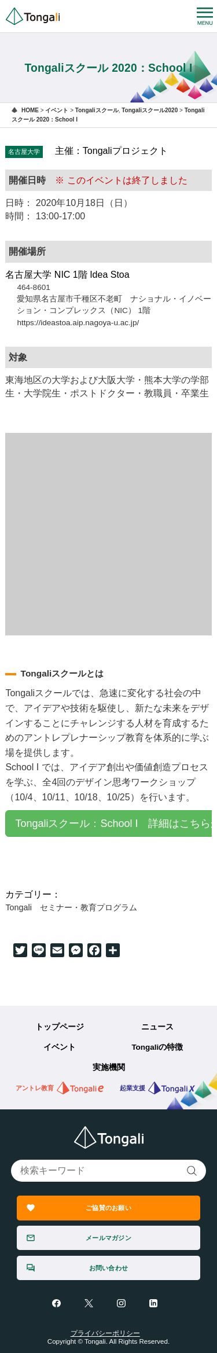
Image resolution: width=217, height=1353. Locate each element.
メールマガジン (108, 1237)
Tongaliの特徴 (157, 1047)
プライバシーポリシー (105, 1333)
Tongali (18, 907)
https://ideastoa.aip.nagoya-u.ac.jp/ (78, 322)
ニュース (157, 1027)
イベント (59, 1047)
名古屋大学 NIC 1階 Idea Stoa (67, 275)
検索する (192, 1171)
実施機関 (109, 1067)
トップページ (59, 1027)
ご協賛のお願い (108, 1207)
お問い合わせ (108, 1267)
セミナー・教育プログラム (88, 907)
